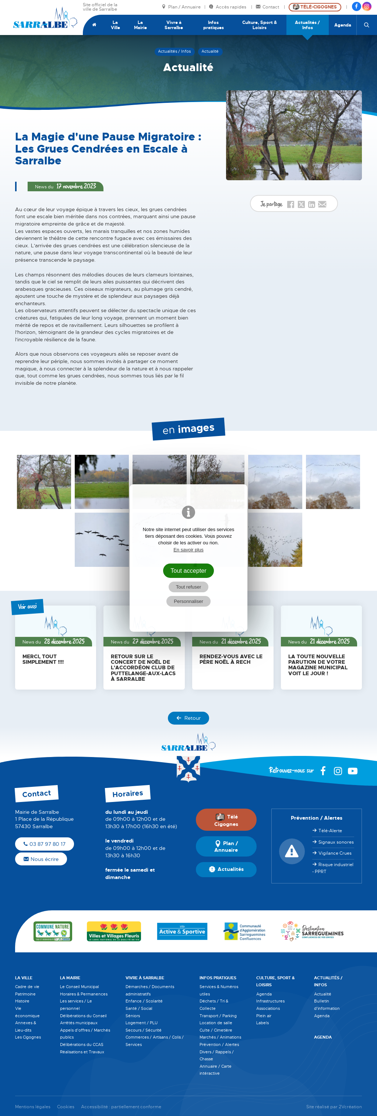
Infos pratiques (213, 25)
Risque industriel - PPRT (332, 868)
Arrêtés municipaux (79, 1022)
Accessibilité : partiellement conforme (121, 1107)
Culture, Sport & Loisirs (259, 25)
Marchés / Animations (220, 1037)
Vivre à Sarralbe (174, 25)
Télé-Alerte (330, 831)
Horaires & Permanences (84, 994)
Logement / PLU (142, 1022)
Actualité (322, 994)
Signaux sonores (336, 842)
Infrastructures (270, 1001)
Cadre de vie (27, 986)
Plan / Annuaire (181, 7)
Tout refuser (188, 587)
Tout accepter (188, 570)
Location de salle (216, 1022)
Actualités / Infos (307, 25)
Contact (268, 7)
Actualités (226, 869)
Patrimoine (25, 994)
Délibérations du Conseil (83, 1015)
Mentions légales (32, 1107)
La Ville (115, 25)
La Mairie (140, 25)
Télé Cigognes (226, 820)
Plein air (263, 1015)
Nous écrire (41, 859)
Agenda (342, 25)
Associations (268, 1008)
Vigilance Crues (335, 853)
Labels (262, 1022)
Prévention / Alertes (219, 1044)
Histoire (22, 1001)
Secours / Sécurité (144, 1030)
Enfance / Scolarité (144, 1001)
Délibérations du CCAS (81, 1044)
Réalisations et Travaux (82, 1051)
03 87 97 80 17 (45, 844)
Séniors (133, 1015)
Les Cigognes (28, 1037)
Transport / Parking (218, 1015)
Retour (188, 718)
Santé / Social (139, 1008)
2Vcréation (350, 1107)
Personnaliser (188, 601)
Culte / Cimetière (216, 1030)
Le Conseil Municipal (79, 986)
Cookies (65, 1107)
